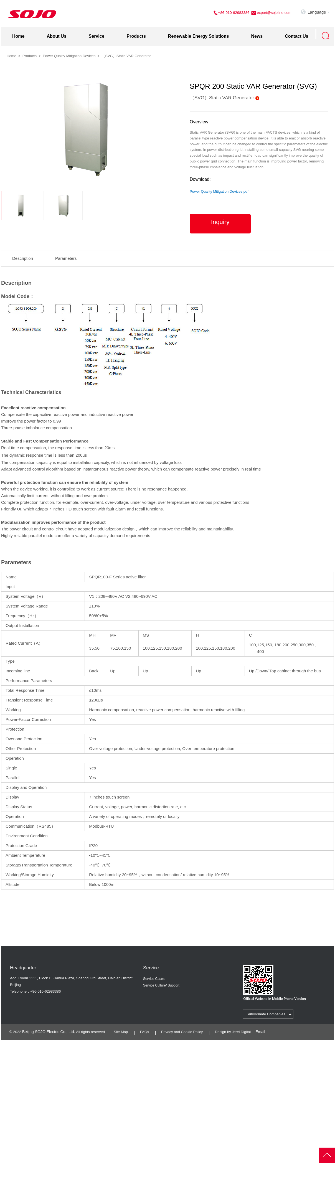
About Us (56, 34)
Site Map (117, 1029)
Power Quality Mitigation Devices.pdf (219, 189)
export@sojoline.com (274, 13)
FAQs (140, 1029)
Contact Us (296, 34)
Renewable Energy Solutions (198, 34)
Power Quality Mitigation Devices (69, 54)
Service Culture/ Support (161, 983)
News (257, 34)
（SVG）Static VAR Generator (222, 95)
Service (97, 34)
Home (18, 34)
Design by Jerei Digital (229, 1029)
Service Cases (153, 977)
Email (258, 1029)
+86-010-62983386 (235, 13)
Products (136, 34)
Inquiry (220, 222)
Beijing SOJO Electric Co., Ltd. (46, 1029)
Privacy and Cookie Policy (178, 1029)
